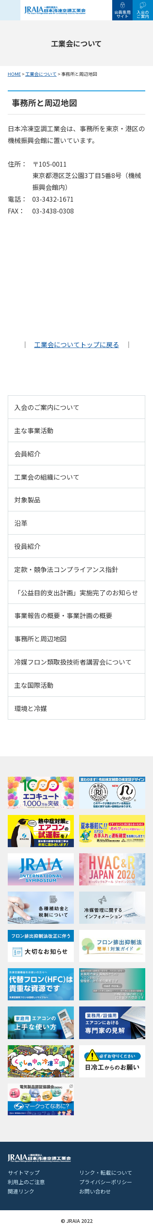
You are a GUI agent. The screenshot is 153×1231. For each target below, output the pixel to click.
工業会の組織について (47, 477)
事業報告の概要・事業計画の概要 (63, 615)
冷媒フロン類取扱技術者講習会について (73, 662)
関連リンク (21, 1191)
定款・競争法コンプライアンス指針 (66, 569)
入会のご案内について (47, 407)
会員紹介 (27, 453)
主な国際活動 (33, 685)
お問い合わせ (95, 1191)
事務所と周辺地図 (40, 638)
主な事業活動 (33, 430)
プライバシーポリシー (105, 1182)
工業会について (41, 73)
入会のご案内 (143, 14)
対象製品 (27, 499)
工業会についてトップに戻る (76, 344)
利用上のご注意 (26, 1182)
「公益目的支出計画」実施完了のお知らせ (76, 592)
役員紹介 (27, 546)
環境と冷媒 (30, 708)
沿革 (20, 523)
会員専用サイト (122, 14)
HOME (14, 73)
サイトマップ (24, 1172)
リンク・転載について (105, 1172)
